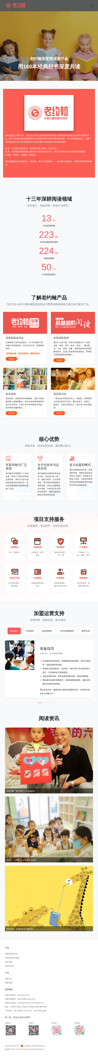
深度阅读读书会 (11, 954)
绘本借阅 (8, 962)
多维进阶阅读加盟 (11, 1055)
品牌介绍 (8, 979)
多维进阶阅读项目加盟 (49, 1058)
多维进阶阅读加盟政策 (16, 1058)
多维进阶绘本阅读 (12, 958)
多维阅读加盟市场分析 (33, 1058)
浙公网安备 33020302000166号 (33, 1046)
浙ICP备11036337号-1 (12, 1046)
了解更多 (11, 359)
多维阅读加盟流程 (54, 1055)
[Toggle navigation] (92, 5)
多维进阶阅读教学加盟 (81, 1058)
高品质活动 (9, 966)
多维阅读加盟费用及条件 (44, 1061)
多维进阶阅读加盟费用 (39, 1055)
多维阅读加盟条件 (24, 1055)
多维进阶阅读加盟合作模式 (63, 1061)
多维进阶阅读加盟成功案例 (70, 1055)
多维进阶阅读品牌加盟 (27, 1061)
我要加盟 (8, 983)
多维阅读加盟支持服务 (65, 1058)
